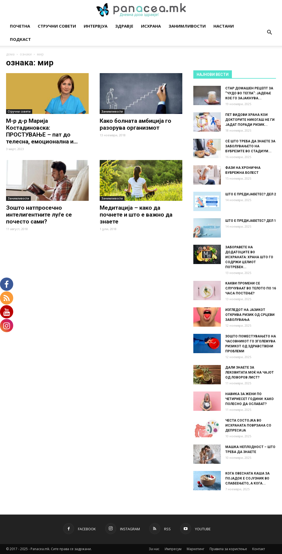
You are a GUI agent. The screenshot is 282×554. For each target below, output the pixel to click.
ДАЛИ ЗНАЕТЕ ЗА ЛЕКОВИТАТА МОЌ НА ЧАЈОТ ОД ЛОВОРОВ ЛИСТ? (249, 372)
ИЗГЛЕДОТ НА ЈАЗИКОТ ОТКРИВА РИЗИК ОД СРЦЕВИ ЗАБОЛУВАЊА (250, 315)
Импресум (173, 549)
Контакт (258, 549)
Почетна (20, 26)
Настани (223, 26)
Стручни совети (57, 26)
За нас (154, 549)
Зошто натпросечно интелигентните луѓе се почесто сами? (39, 214)
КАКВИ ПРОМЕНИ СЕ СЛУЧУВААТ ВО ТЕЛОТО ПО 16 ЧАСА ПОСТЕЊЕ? (250, 288)
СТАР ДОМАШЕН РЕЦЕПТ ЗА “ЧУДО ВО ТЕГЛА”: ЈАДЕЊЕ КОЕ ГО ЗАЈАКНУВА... (249, 93)
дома (10, 54)
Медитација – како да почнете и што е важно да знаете (136, 214)
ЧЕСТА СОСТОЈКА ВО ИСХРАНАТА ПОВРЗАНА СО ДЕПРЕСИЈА (248, 425)
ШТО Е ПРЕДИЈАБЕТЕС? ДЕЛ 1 (250, 221)
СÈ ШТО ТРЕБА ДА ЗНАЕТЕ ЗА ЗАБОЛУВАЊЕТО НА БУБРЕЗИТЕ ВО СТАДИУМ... (250, 146)
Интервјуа (95, 26)
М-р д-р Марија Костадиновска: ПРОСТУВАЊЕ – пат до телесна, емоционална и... (42, 131)
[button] (269, 33)
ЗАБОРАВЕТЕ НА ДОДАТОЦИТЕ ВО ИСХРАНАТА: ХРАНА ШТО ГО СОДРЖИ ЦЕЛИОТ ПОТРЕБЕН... (249, 257)
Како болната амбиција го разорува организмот (135, 124)
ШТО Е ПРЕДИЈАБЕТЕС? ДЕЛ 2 (250, 194)
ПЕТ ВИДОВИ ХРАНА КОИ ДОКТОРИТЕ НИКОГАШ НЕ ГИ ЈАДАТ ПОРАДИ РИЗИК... (250, 120)
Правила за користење (228, 549)
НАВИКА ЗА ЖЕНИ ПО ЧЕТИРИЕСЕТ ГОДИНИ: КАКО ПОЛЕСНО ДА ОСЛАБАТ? (249, 399)
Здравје (124, 26)
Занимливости (187, 26)
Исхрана (151, 26)
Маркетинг (195, 549)
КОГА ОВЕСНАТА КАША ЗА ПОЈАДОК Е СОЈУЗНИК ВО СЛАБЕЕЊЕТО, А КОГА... (247, 478)
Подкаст (20, 39)
